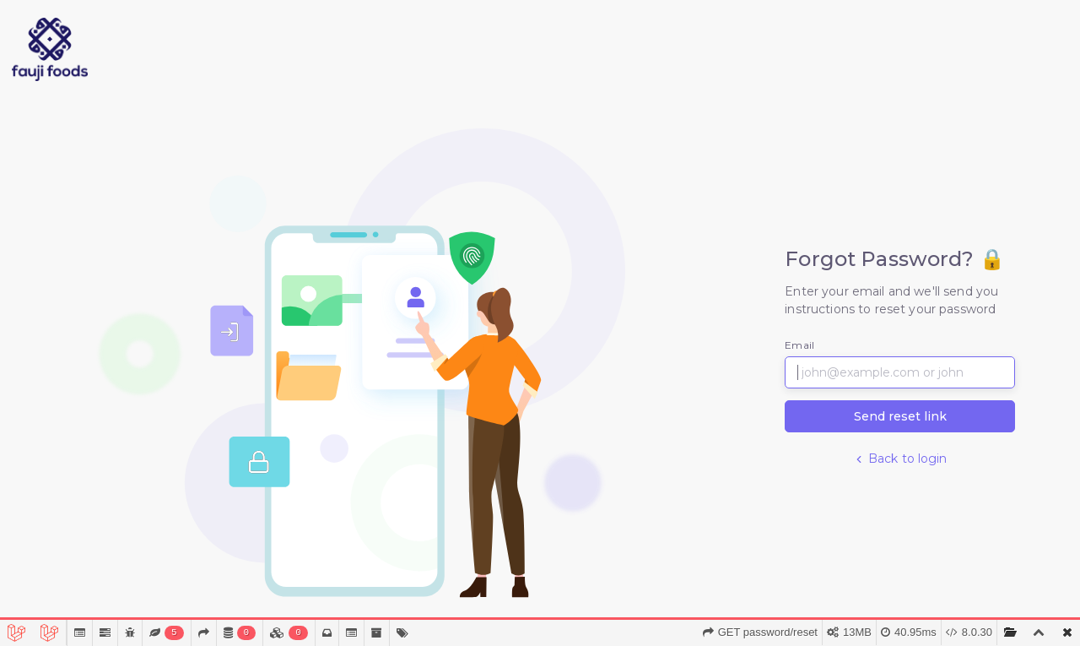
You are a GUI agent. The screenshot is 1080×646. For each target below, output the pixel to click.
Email (799, 345)
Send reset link (900, 416)
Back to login (900, 458)
